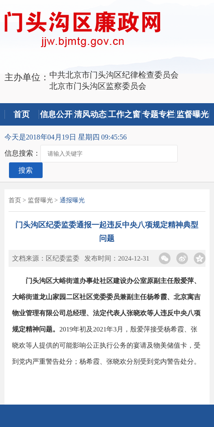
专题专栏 (158, 114)
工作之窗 (124, 114)
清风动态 (90, 114)
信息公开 (56, 114)
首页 (21, 114)
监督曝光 (192, 114)
